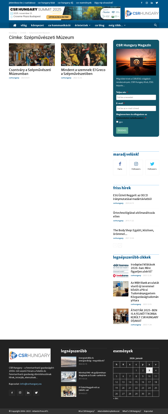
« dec (115, 398)
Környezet (37, 25)
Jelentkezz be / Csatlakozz (22, 2)
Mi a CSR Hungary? (86, 411)
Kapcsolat (148, 411)
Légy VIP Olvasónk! (103, 2)
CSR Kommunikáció (59, 25)
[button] (155, 25)
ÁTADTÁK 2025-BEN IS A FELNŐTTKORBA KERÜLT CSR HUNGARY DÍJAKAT (144, 316)
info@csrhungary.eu (31, 384)
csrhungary (14, 78)
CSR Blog (99, 25)
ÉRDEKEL (122, 130)
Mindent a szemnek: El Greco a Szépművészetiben (83, 72)
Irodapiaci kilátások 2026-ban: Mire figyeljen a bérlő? (143, 268)
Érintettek (82, 25)
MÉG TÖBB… (117, 25)
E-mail (120, 103)
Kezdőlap (13, 32)
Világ (24, 25)
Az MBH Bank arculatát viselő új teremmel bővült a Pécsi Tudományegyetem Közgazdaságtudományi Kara (145, 291)
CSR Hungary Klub (46, 2)
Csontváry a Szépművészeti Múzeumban (30, 72)
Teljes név (122, 92)
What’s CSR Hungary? (131, 411)
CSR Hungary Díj (65, 2)
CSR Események (84, 2)
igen (121, 122)
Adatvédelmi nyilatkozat (109, 411)
